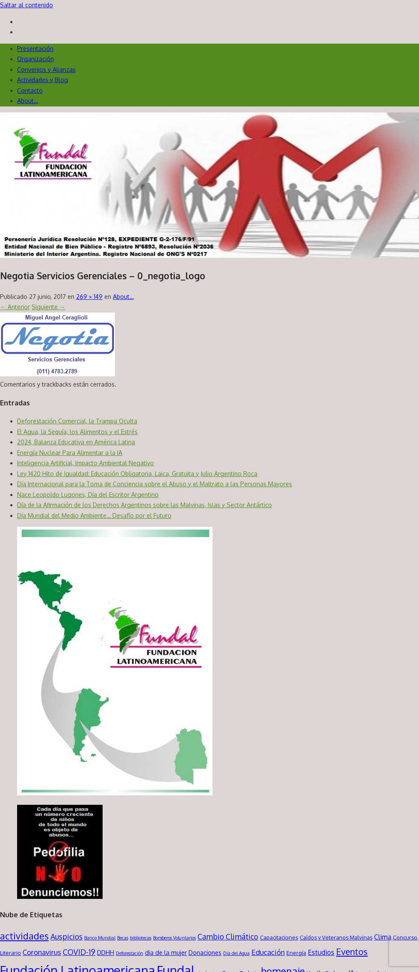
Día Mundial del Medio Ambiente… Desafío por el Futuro (94, 515)
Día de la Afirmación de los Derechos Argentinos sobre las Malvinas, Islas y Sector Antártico (144, 504)
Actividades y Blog (42, 79)
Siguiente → (48, 306)
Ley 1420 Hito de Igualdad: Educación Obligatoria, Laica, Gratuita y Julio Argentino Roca (137, 473)
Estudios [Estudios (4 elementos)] (321, 952)
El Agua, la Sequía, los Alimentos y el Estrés (77, 431)
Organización (35, 58)
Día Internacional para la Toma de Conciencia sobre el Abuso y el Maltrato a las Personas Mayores (154, 483)
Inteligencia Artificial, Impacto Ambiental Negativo (85, 463)
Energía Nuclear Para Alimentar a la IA (69, 452)
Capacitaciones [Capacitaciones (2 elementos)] (279, 937)
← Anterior (15, 306)
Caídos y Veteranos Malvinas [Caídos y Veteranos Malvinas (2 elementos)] (336, 937)
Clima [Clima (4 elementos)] (382, 937)
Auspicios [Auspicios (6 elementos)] (66, 936)
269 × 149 (89, 296)
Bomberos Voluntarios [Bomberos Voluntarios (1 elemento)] (174, 938)
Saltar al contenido (26, 5)
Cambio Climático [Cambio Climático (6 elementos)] (228, 936)
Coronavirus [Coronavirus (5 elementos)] (42, 952)
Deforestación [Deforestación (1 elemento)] (129, 953)
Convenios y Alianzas (46, 69)
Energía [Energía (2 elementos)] (296, 952)
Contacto (30, 90)
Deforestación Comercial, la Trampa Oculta (77, 421)
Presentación (35, 48)
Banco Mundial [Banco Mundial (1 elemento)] (99, 938)
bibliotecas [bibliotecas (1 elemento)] (140, 938)
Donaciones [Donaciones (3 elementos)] (205, 952)
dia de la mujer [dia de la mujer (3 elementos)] (166, 952)
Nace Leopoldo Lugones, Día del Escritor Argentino (88, 494)
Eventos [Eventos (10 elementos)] (352, 951)
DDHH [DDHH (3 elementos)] (105, 952)
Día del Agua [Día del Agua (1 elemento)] (236, 953)
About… (27, 100)
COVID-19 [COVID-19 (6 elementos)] (79, 952)
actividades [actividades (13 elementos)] (24, 936)
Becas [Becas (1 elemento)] (122, 938)
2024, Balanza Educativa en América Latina (76, 442)
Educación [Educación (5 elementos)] (268, 952)
